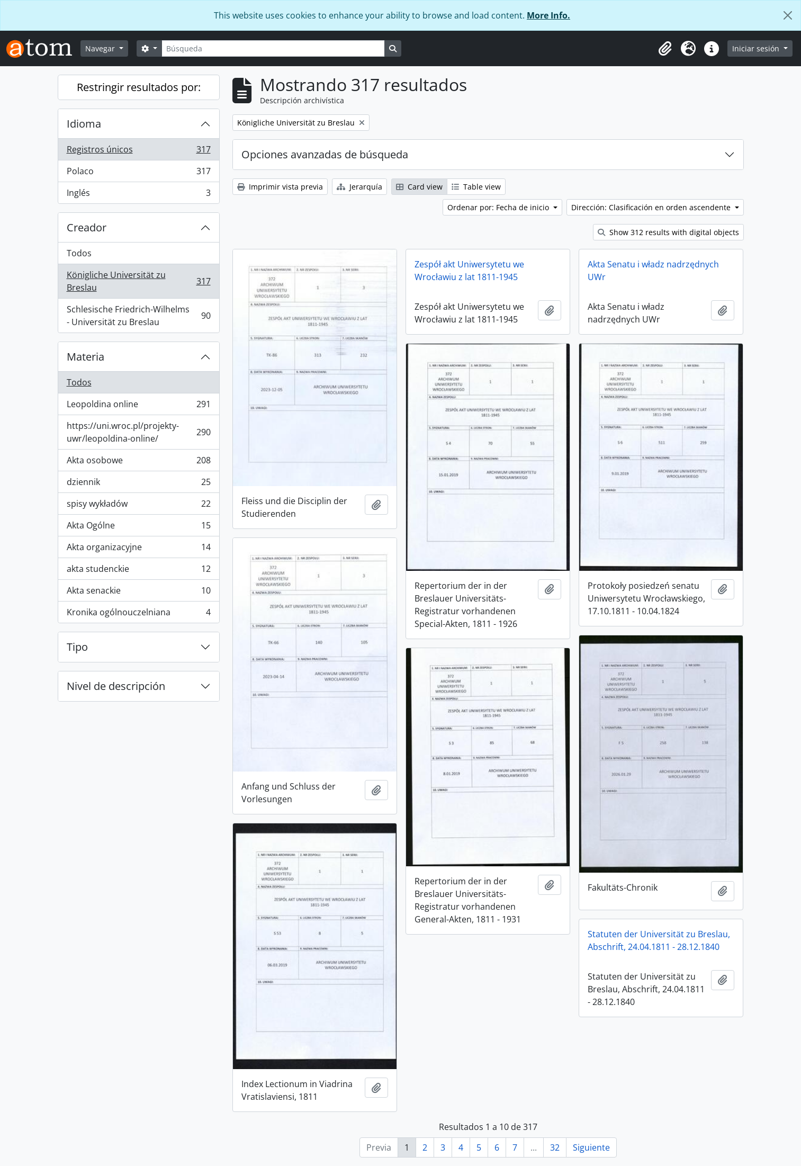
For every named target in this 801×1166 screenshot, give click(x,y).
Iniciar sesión (756, 48)
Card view (419, 187)
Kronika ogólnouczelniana (138, 614)
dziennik (138, 484)
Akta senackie (138, 593)
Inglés (138, 194)
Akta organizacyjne (138, 549)
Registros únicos (138, 151)
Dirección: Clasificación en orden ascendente (652, 207)
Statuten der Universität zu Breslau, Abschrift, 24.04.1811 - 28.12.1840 (659, 940)
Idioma (84, 123)
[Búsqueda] (273, 48)
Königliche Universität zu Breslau (138, 281)
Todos (79, 253)
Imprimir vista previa (280, 187)
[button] (665, 48)
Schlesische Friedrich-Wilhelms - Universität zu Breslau (138, 315)
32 (555, 1147)
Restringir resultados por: (139, 87)
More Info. (548, 15)
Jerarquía (359, 187)
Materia (85, 356)
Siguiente (591, 1147)
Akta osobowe (138, 462)
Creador (86, 227)
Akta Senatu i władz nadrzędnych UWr (653, 270)
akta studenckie (138, 571)
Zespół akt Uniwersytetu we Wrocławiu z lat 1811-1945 (469, 270)
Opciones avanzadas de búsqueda (324, 154)
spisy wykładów (138, 506)
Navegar (101, 48)
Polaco (138, 173)
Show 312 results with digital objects (668, 232)
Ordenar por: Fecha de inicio (499, 207)
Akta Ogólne (138, 527)
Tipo (77, 647)
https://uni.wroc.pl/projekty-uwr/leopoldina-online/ (138, 432)
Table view (476, 187)
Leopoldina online (138, 406)
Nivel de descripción (116, 686)
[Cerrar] (787, 15)
